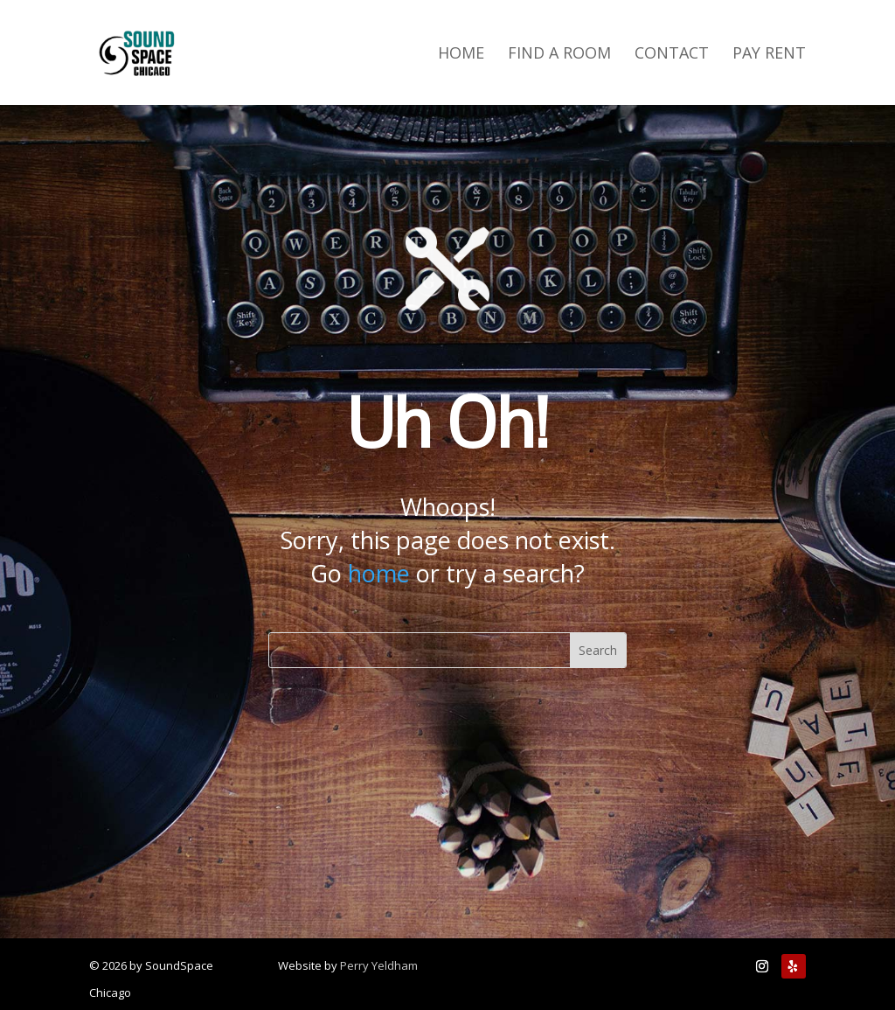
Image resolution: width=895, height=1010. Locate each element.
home (379, 573)
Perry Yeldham (379, 965)
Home (461, 54)
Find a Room (559, 54)
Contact (672, 54)
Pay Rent (769, 54)
